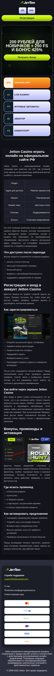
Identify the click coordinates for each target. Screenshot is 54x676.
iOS (22, 10)
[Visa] (27, 634)
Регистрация (27, 18)
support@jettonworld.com (16, 579)
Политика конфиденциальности (19, 590)
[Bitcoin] (27, 641)
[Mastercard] (27, 603)
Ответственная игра (14, 594)
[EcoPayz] (27, 618)
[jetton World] (27, 3)
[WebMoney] (27, 611)
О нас (7, 586)
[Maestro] (27, 626)
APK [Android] (31, 10)
